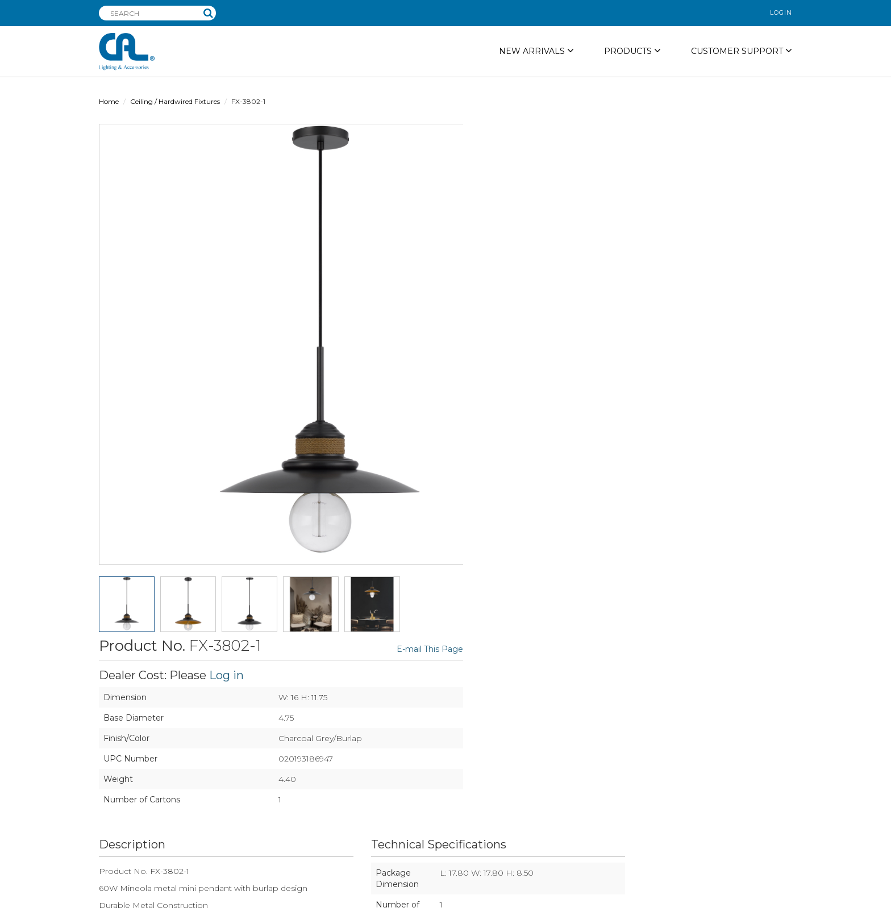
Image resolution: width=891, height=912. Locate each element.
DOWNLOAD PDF (609, 584)
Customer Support (741, 50)
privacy (477, 900)
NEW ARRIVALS (536, 50)
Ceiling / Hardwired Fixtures (175, 101)
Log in (581, 161)
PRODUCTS (632, 50)
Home (109, 101)
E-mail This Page (759, 135)
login (781, 12)
